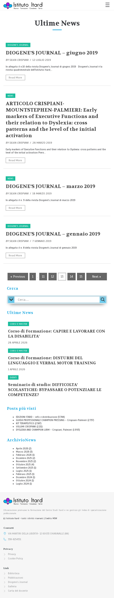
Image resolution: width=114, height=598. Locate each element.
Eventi (13, 377)
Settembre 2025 (24, 467)
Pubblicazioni (15, 577)
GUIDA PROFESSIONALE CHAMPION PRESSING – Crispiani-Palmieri (51, 420)
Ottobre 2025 (23, 464)
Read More (15, 77)
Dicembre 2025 (24, 458)
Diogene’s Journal (18, 582)
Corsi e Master (18, 323)
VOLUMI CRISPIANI (26, 426)
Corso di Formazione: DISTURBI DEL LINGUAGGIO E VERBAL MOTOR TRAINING (52, 360)
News (10, 95)
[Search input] (58, 299)
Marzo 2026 (22, 451)
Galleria (12, 586)
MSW (55, 518)
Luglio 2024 (22, 483)
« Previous (18, 277)
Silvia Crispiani (19, 60)
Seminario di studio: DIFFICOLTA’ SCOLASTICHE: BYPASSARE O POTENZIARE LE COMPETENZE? (54, 389)
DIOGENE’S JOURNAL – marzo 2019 (50, 186)
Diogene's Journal (18, 44)
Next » (96, 277)
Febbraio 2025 (23, 474)
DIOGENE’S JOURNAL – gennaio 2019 (53, 234)
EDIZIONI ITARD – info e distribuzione (36, 416)
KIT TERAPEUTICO (25, 423)
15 (81, 277)
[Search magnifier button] (103, 299)
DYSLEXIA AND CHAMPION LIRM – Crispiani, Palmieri (44, 429)
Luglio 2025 (22, 470)
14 (71, 277)
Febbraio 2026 (24, 454)
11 (43, 277)
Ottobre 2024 (23, 480)
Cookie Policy (15, 558)
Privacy (12, 554)
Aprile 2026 (22, 448)
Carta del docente (18, 590)
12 (52, 277)
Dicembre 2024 (24, 477)
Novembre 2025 (24, 461)
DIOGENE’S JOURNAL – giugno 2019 (52, 53)
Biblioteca (13, 573)
